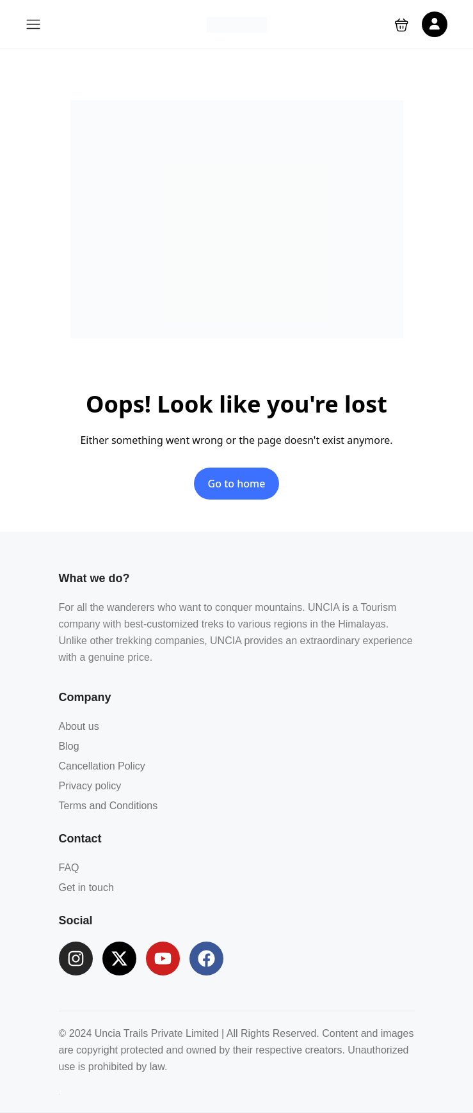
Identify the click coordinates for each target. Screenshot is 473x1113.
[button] (401, 24)
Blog (69, 746)
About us (79, 726)
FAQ (69, 867)
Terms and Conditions (108, 805)
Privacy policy (90, 785)
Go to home (237, 484)
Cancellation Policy (102, 766)
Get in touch (86, 887)
